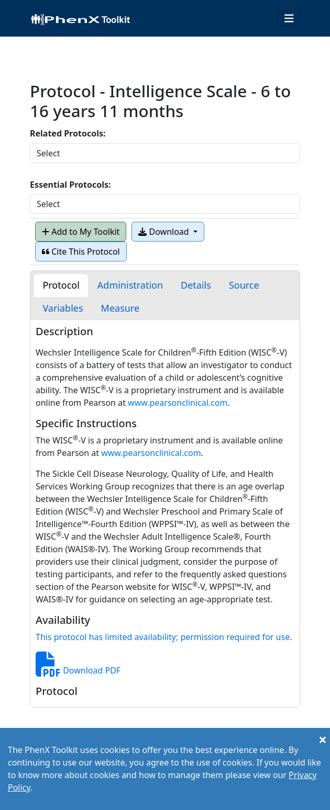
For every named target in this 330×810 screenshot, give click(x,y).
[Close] (322, 739)
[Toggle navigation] (289, 18)
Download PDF (78, 670)
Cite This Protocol (81, 251)
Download (164, 231)
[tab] (61, 285)
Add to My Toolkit (80, 231)
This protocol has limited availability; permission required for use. (164, 637)
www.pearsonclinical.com (177, 402)
